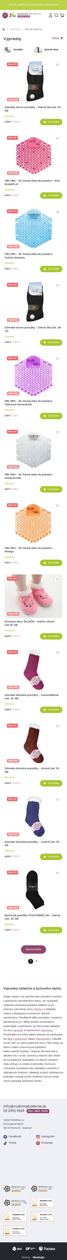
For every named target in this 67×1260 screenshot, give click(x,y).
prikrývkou (47, 1030)
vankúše (18, 1030)
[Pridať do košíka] (51, 122)
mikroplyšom (43, 1039)
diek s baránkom (17, 1039)
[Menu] (5, 15)
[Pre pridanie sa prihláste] (57, 65)
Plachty (38, 1009)
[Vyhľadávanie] (56, 15)
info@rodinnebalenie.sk (24, 1106)
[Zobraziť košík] (62, 15)
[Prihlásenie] (50, 15)
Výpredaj (15, 29)
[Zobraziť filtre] (58, 38)
